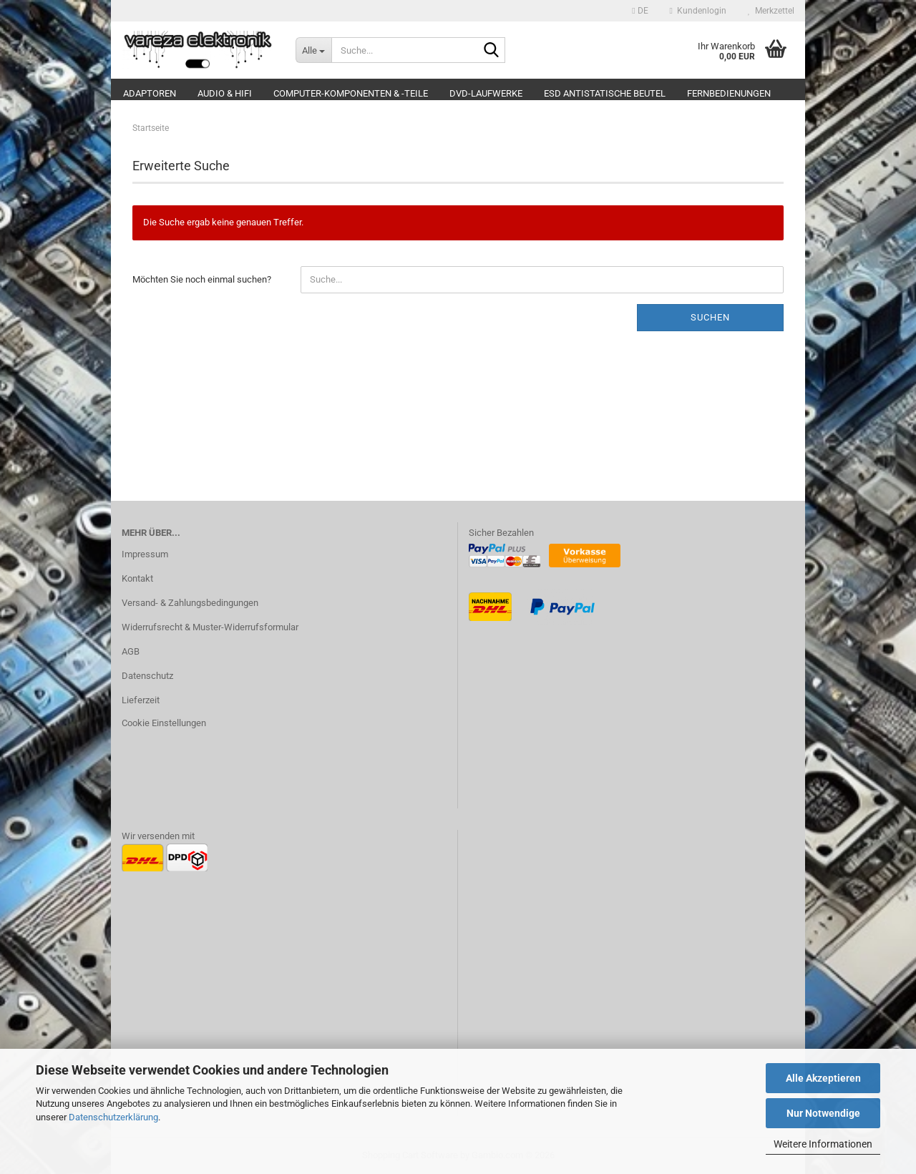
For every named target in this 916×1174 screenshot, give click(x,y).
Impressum (145, 554)
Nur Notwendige (823, 1113)
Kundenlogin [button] (698, 11)
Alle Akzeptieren (823, 1078)
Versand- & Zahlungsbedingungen (190, 602)
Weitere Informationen (823, 1144)
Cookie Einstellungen (164, 723)
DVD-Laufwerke (485, 93)
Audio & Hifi (225, 93)
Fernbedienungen (729, 93)
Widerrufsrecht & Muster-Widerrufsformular (210, 627)
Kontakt (137, 578)
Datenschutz (147, 675)
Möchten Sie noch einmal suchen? (201, 279)
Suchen (710, 317)
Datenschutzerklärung (113, 1117)
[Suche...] (313, 50)
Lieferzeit (141, 700)
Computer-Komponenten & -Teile (350, 93)
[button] (639, 10)
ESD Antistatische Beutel (605, 93)
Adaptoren (149, 93)
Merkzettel (771, 11)
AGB (131, 651)
